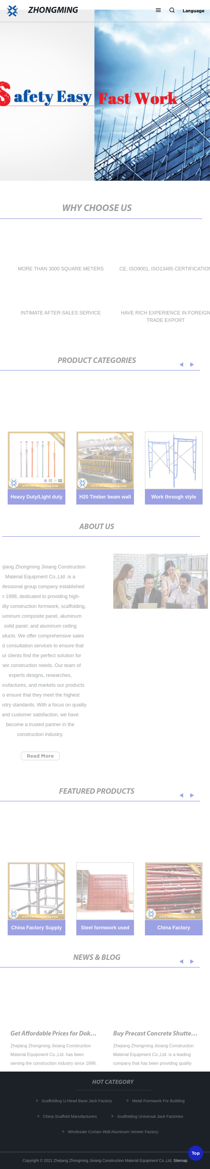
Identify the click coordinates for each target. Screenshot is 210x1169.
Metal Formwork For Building (160, 1100)
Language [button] (194, 10)
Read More (38, 756)
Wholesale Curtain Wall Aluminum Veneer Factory (114, 1131)
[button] (158, 10)
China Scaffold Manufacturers (71, 1116)
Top (196, 1152)
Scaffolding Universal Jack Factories (152, 1116)
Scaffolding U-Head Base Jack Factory (78, 1100)
